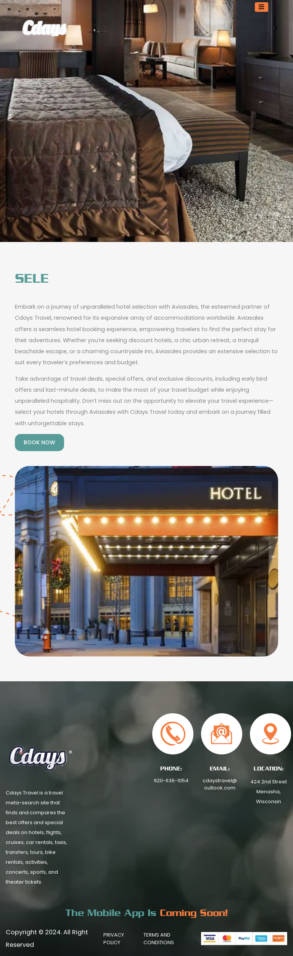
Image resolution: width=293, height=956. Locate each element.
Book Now (39, 442)
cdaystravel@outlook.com (220, 784)
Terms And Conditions (158, 938)
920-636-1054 (171, 780)
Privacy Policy (113, 938)
